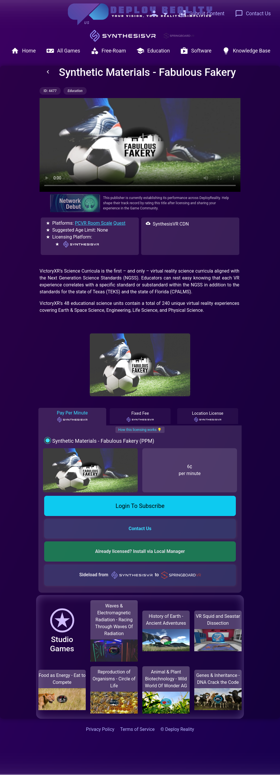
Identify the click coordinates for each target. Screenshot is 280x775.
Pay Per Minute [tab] (72, 416)
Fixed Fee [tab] (140, 417)
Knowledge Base (246, 51)
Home (23, 51)
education (75, 91)
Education (153, 51)
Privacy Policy (100, 729)
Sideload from (140, 574)
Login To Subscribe (140, 505)
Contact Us (253, 14)
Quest (119, 223)
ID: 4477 (50, 91)
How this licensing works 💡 (140, 430)
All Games (63, 51)
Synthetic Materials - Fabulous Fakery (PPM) (103, 441)
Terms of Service (137, 729)
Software (195, 51)
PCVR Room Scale (93, 223)
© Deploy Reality (177, 729)
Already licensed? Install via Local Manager (140, 551)
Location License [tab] (207, 417)
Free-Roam (108, 51)
